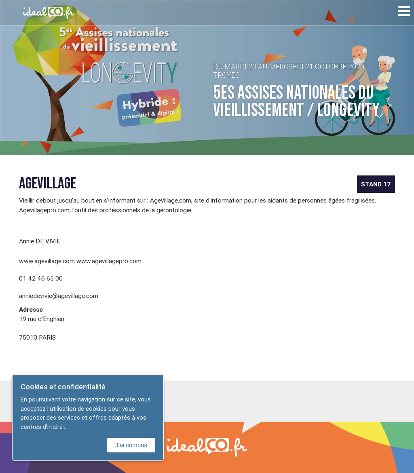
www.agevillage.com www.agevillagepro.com (80, 261)
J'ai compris (131, 444)
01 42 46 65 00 (41, 278)
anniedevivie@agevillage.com (58, 295)
